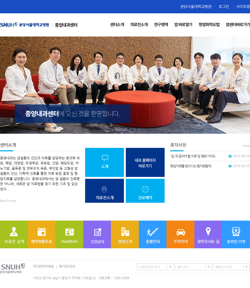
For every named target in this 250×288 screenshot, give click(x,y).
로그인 (224, 6)
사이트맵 (243, 6)
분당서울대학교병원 (195, 6)
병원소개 (125, 234)
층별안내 (152, 234)
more (246, 145)
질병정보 (97, 234)
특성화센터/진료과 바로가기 (155, 266)
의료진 (14, 234)
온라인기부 (236, 234)
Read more (8, 200)
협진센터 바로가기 (193, 266)
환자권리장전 (67, 266)
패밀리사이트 (231, 266)
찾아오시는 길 (208, 234)
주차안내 (180, 234)
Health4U (69, 234)
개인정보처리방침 (43, 266)
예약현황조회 (41, 234)
